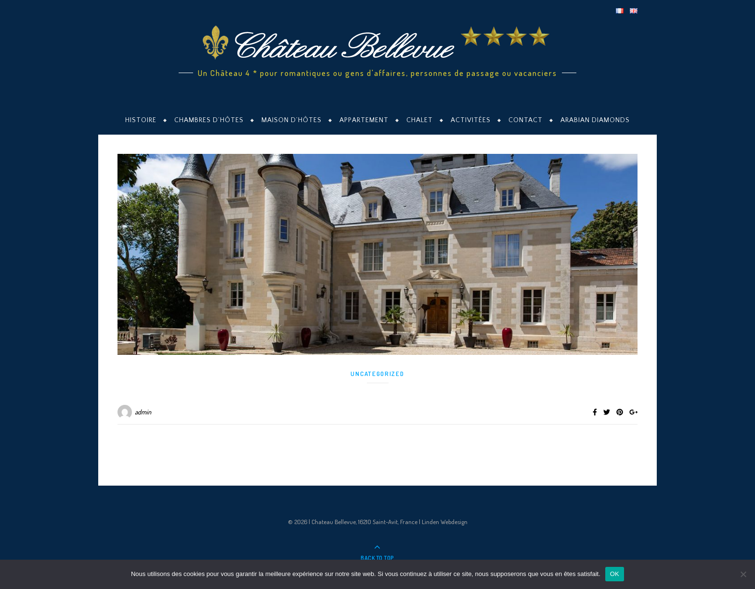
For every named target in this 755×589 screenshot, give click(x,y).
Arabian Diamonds (595, 120)
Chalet (419, 120)
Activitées (471, 120)
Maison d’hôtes (291, 120)
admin (143, 412)
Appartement (364, 120)
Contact (525, 120)
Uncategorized (377, 373)
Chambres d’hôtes (209, 120)
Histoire (140, 120)
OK (614, 573)
